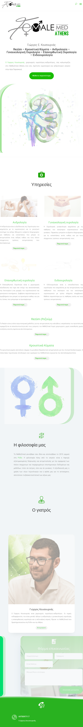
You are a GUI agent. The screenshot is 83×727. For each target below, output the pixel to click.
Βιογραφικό (41, 628)
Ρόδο (20, 458)
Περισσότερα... (19, 248)
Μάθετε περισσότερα (42, 76)
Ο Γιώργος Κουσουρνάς (15, 62)
